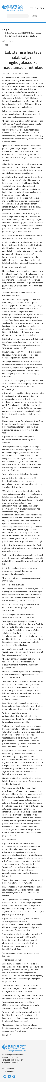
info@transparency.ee (10, 1063)
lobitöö (8, 45)
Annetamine (9, 1068)
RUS (42, 8)
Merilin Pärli (18, 73)
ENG (36, 8)
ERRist (8, 1035)
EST (31, 8)
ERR (26, 73)
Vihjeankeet (9, 1071)
